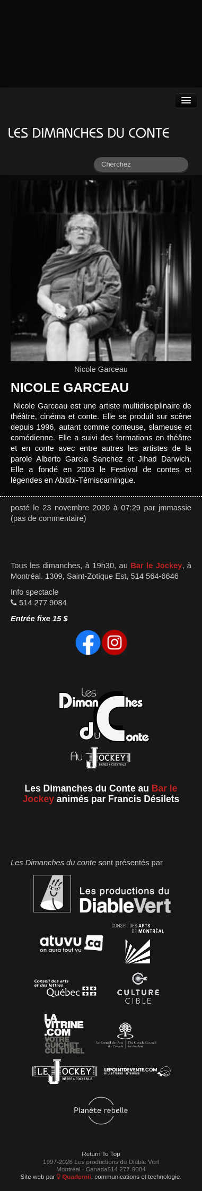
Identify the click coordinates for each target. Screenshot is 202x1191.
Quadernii (74, 1176)
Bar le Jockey (156, 565)
